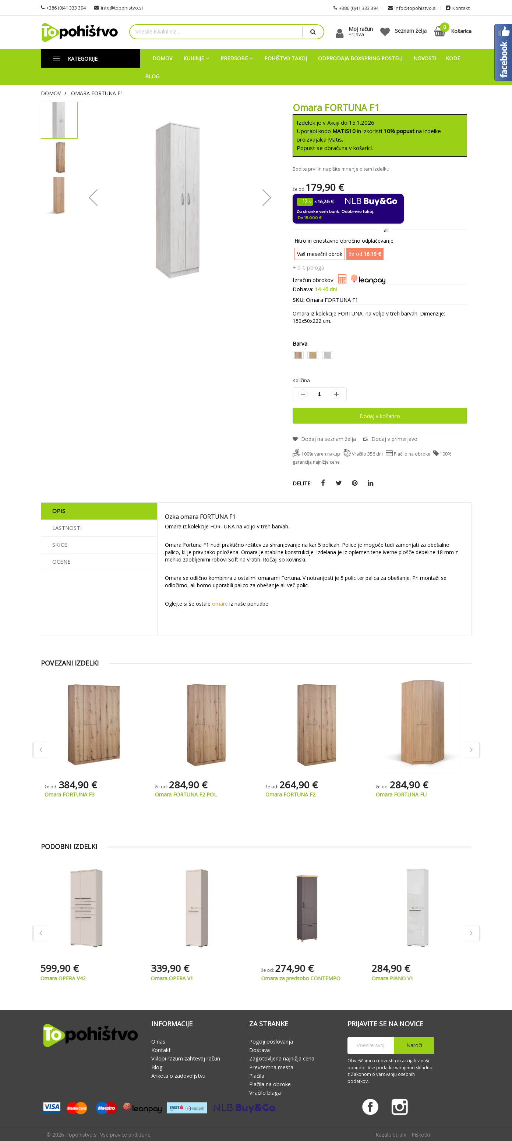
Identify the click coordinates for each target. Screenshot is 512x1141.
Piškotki (421, 1134)
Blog (157, 1067)
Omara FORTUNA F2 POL (296, 794)
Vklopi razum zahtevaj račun (185, 1058)
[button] (93, 197)
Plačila (256, 1075)
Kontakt (161, 1049)
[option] (298, 355)
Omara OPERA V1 (176, 978)
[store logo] (79, 32)
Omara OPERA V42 (67, 978)
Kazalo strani (390, 1134)
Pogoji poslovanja (271, 1041)
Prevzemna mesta (271, 1067)
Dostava (259, 1049)
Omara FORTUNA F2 (401, 794)
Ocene (61, 561)
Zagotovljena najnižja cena (281, 1058)
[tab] (99, 511)
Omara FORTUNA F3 (180, 794)
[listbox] (380, 356)
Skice (59, 544)
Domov (51, 93)
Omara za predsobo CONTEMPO (305, 978)
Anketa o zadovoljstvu (178, 1075)
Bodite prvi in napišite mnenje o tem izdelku (341, 168)
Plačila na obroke (270, 1084)
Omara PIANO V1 (396, 978)
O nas (158, 1041)
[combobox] (216, 32)
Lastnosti (67, 527)
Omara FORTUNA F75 (71, 794)
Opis (58, 510)
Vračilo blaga (265, 1093)
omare (220, 603)
